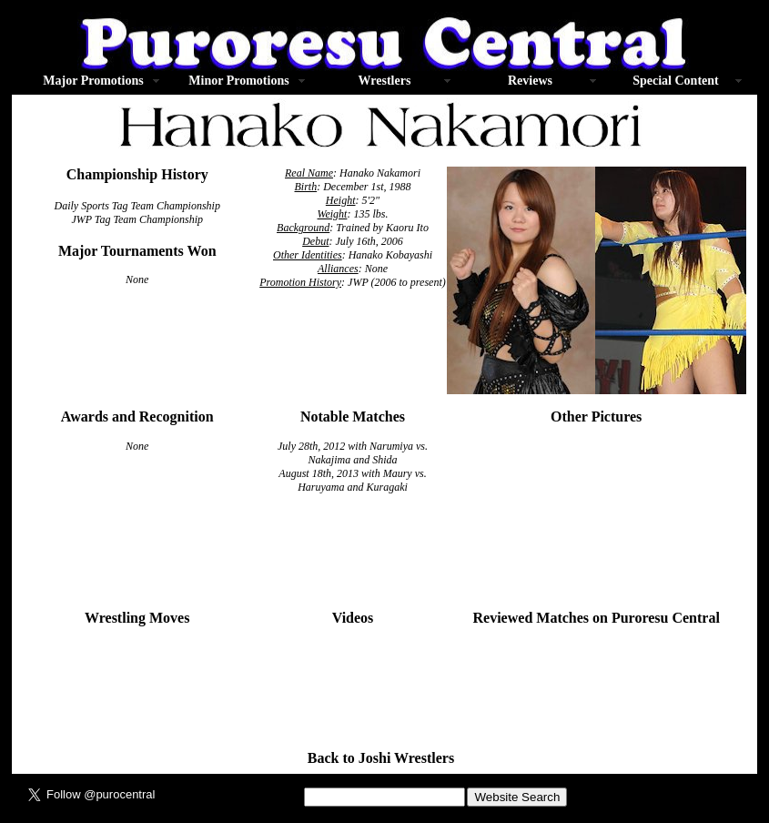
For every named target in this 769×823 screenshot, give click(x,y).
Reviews (530, 80)
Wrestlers (385, 80)
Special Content (675, 80)
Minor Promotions (238, 80)
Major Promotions (93, 80)
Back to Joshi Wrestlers (381, 758)
